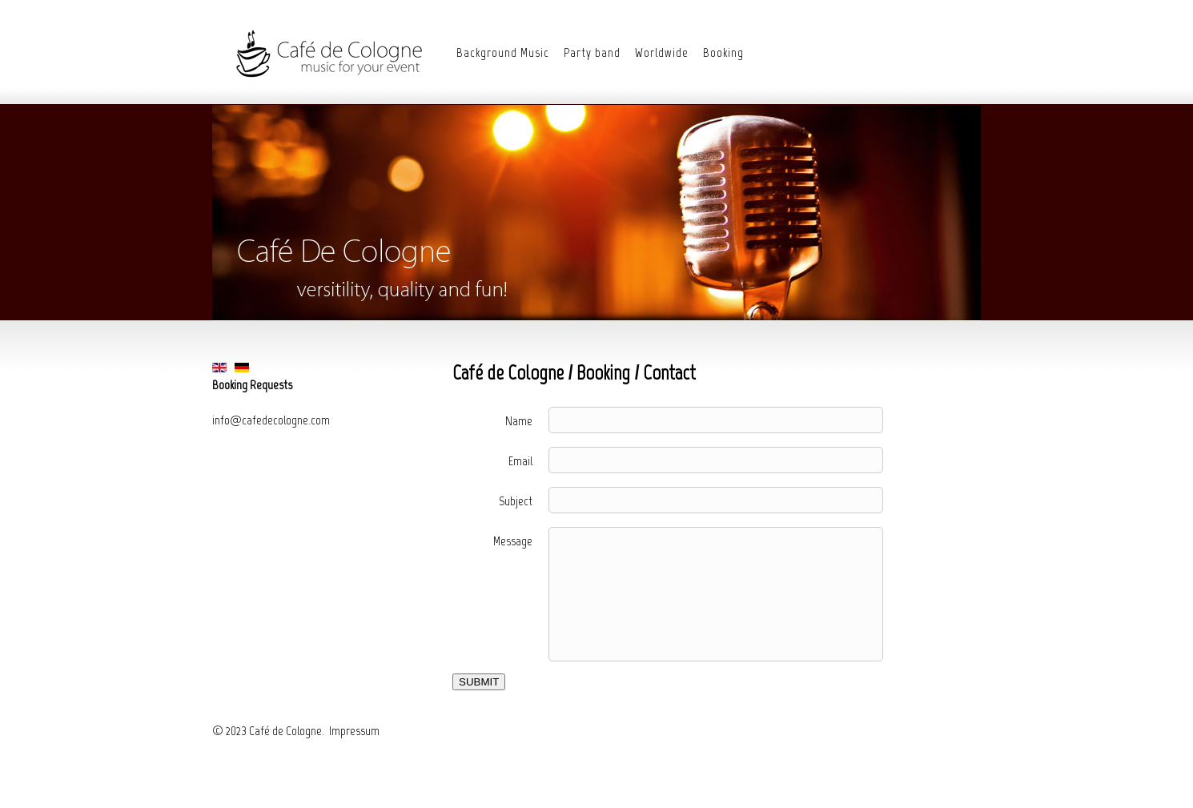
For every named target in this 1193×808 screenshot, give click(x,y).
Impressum (354, 730)
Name (518, 420)
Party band (592, 52)
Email (520, 460)
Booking (723, 52)
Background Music (502, 52)
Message (512, 541)
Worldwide (662, 52)
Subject (515, 501)
